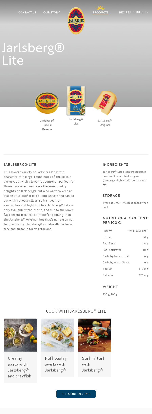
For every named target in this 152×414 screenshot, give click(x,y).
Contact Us (27, 12)
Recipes (125, 12)
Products (100, 12)
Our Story (51, 12)
